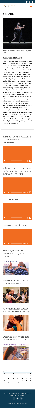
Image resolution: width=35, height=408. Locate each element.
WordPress (24, 403)
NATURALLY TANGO (8, 5)
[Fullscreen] (30, 161)
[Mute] (27, 161)
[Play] (5, 161)
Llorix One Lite (12, 403)
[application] (17, 154)
